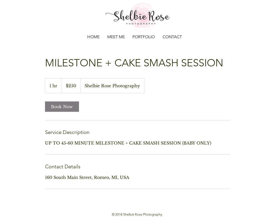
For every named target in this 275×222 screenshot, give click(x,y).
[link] (62, 106)
